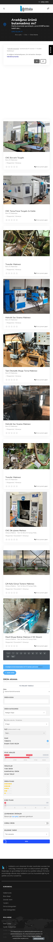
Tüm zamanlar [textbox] (9, 834)
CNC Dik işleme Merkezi (15, 530)
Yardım (5, 903)
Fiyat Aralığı (9, 753)
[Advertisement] (25, 91)
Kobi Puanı (8, 800)
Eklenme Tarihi (10, 830)
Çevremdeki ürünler (13, 814)
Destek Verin (7, 900)
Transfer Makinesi (13, 264)
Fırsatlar (8, 766)
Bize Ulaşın (7, 896)
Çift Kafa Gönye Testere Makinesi (19, 584)
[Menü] (48, 8)
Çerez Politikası (36, 936)
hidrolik (9, 57)
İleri (13, 657)
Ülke (6, 738)
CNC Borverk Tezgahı (14, 157)
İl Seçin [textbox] (7, 724)
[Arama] (4, 8)
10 (8, 657)
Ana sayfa (18, 35)
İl (13, 720)
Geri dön (9, 673)
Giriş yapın (43, 2)
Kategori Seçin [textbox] (9, 713)
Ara (15, 841)
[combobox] (25, 712)
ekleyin (40, 667)
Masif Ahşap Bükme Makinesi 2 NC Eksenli (23, 637)
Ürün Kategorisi (11, 709)
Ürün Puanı (9, 781)
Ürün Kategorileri (9, 910)
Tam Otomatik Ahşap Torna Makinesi (21, 371)
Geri (8, 653)
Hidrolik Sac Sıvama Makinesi (18, 317)
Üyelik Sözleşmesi (9, 927)
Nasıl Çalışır (7, 924)
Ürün (25, 35)
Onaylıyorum (38, 938)
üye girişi (15, 816)
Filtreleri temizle (26, 686)
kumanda (15, 57)
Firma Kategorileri (9, 906)
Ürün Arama (34, 35)
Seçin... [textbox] (7, 733)
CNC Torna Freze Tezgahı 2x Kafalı (20, 211)
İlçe (12, 729)
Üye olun (17, 31)
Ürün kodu (9, 697)
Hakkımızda (7, 893)
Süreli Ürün (9, 823)
